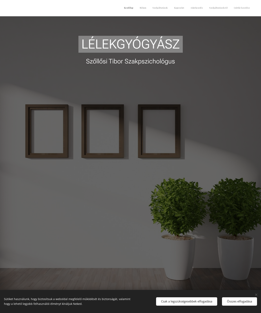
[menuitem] (213, 8)
